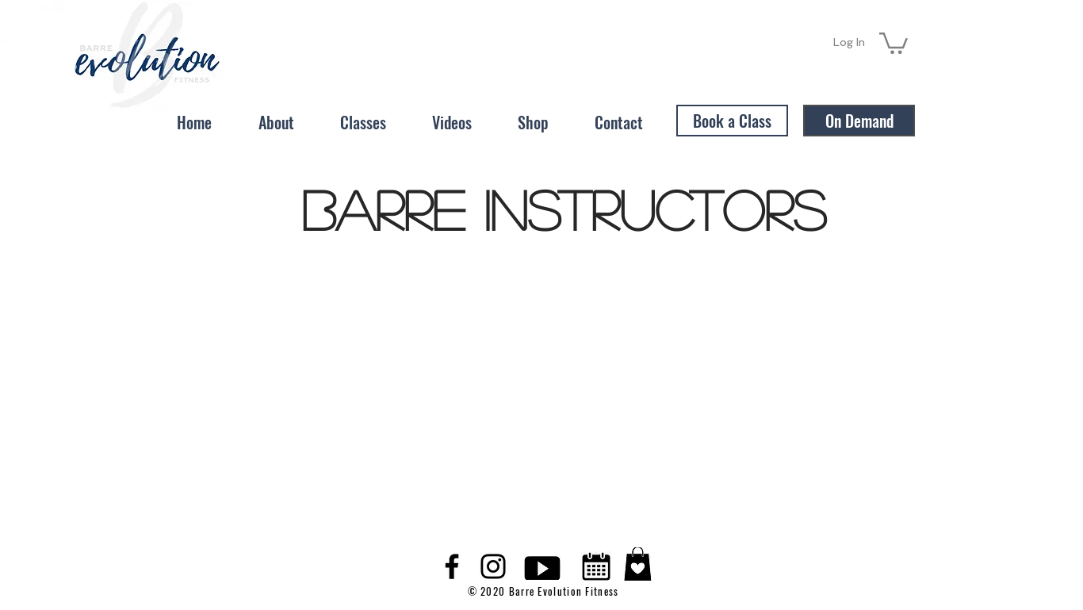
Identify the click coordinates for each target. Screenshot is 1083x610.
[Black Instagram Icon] (493, 566)
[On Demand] (859, 120)
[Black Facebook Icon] (452, 566)
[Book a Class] (732, 120)
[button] (893, 42)
